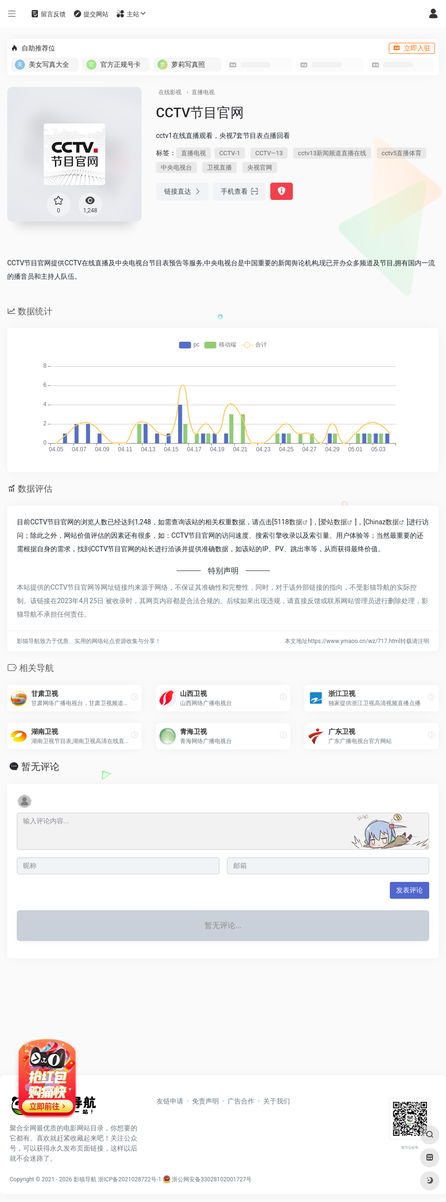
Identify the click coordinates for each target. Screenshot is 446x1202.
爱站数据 (333, 522)
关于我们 (276, 1101)
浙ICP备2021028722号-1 (129, 1179)
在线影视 (169, 92)
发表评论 (409, 890)
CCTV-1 (230, 153)
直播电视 (203, 92)
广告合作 (241, 1101)
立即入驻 (412, 48)
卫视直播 (219, 167)
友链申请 (170, 1101)
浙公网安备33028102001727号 (207, 1179)
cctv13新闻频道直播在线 (332, 153)
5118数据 (288, 522)
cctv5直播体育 (402, 153)
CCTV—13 (269, 153)
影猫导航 (84, 1179)
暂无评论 (40, 766)
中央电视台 (176, 167)
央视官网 (259, 167)
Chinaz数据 (382, 522)
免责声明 (205, 1101)
